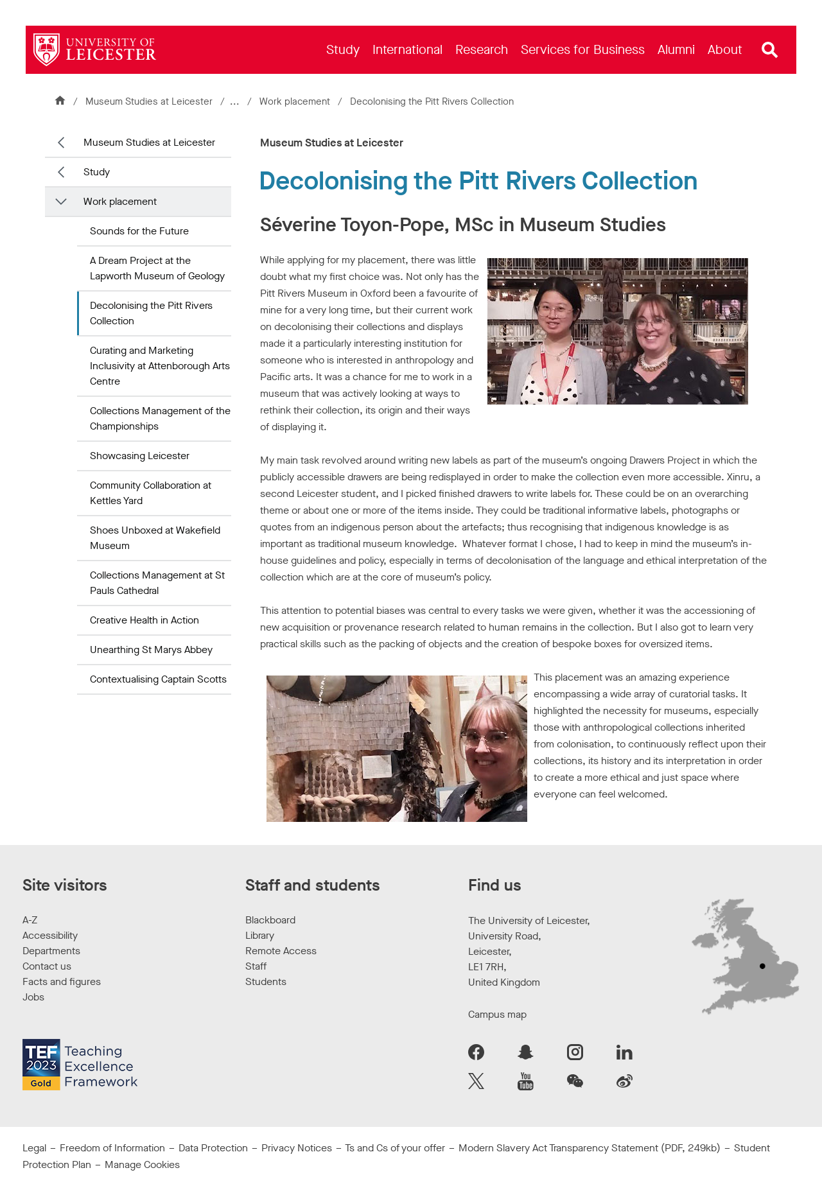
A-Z (29, 920)
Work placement (297, 101)
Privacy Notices (296, 1148)
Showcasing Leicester (139, 455)
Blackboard (270, 920)
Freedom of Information (112, 1148)
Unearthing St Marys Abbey (151, 649)
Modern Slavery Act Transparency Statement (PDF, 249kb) (590, 1148)
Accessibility (50, 935)
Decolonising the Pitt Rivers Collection (151, 313)
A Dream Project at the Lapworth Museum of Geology (157, 268)
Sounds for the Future (139, 231)
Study (96, 172)
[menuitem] (343, 50)
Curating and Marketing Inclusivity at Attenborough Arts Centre (160, 366)
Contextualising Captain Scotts (158, 679)
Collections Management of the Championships (160, 418)
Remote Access (281, 950)
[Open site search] (769, 50)
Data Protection (213, 1148)
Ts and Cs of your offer (395, 1148)
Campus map (497, 1014)
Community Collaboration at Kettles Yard (150, 492)
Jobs (33, 997)
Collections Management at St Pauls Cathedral (157, 582)
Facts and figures (61, 981)
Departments (51, 950)
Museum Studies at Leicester (149, 101)
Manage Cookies (142, 1164)
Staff (256, 966)
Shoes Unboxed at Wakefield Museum (155, 537)
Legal (34, 1148)
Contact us (46, 966)
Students (265, 981)
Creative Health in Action (144, 620)
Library (259, 935)
